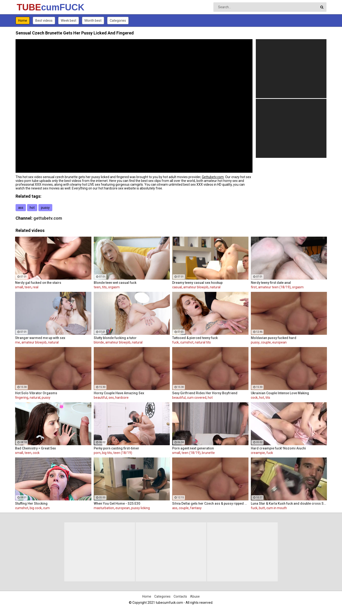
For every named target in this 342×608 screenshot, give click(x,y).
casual (177, 287)
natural (215, 287)
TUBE (29, 7)
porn (97, 453)
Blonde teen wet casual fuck (115, 283)
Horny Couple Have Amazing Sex (119, 393)
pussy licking (140, 508)
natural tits (203, 342)
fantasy (196, 508)
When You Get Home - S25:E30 (117, 503)
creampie (258, 453)
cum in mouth (276, 508)
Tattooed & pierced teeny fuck (195, 338)
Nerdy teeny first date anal (271, 283)
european (279, 342)
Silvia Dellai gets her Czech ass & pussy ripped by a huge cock (210, 503)
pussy (45, 208)
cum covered (196, 397)
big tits (107, 453)
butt (262, 508)
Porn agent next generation (193, 448)
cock (254, 397)
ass (20, 208)
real (35, 287)
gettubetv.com (47, 218)
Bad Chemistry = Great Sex (35, 448)
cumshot (186, 342)
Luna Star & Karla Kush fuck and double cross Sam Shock (289, 503)
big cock (36, 508)
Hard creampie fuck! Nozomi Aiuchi (278, 448)
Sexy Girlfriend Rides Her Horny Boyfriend (204, 393)
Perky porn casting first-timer (116, 448)
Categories (118, 20)
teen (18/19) (122, 453)
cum (46, 508)
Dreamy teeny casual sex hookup (197, 283)
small (19, 287)
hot (32, 208)
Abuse (195, 596)
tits (104, 287)
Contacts (180, 596)
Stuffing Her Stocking (31, 503)
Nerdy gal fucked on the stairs (38, 283)
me (17, 342)
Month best (93, 20)
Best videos (44, 20)
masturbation (104, 508)
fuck (175, 342)
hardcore (122, 397)
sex (111, 397)
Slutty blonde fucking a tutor (115, 338)
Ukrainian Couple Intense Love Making (280, 393)
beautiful (100, 397)
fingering (21, 397)
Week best (68, 20)
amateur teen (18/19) (274, 287)
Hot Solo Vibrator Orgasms (36, 393)
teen (27, 287)
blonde (99, 342)
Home (22, 20)
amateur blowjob (195, 287)
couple (266, 342)
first (254, 287)
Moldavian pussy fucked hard (273, 338)
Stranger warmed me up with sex (40, 338)
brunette (208, 453)
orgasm (114, 287)
